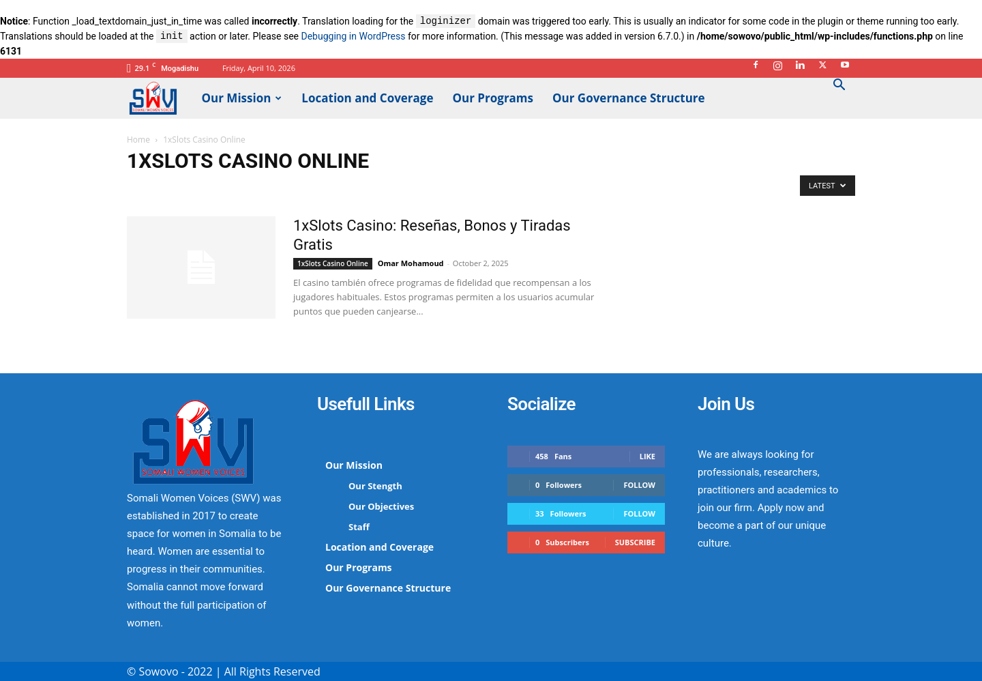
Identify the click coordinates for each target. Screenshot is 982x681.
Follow (639, 485)
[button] (838, 86)
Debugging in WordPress (353, 36)
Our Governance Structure (628, 98)
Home (138, 139)
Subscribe (635, 542)
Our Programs (493, 98)
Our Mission (242, 98)
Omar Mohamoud (411, 263)
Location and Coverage (367, 98)
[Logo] (159, 97)
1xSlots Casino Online (332, 263)
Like (647, 456)
